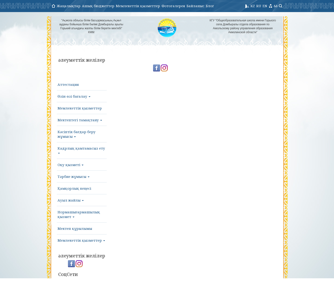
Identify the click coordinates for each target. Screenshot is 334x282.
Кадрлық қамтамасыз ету (81, 150)
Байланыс (195, 5)
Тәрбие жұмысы (74, 176)
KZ (252, 5)
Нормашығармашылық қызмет (79, 214)
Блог (210, 5)
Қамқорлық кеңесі (74, 188)
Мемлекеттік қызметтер (138, 5)
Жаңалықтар (68, 5)
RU (258, 5)
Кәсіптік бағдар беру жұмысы (77, 134)
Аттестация (68, 84)
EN (265, 5)
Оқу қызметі (71, 164)
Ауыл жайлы (71, 200)
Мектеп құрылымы (75, 228)
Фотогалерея (173, 5)
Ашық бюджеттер (98, 5)
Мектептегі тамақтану (80, 120)
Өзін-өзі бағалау (74, 96)
